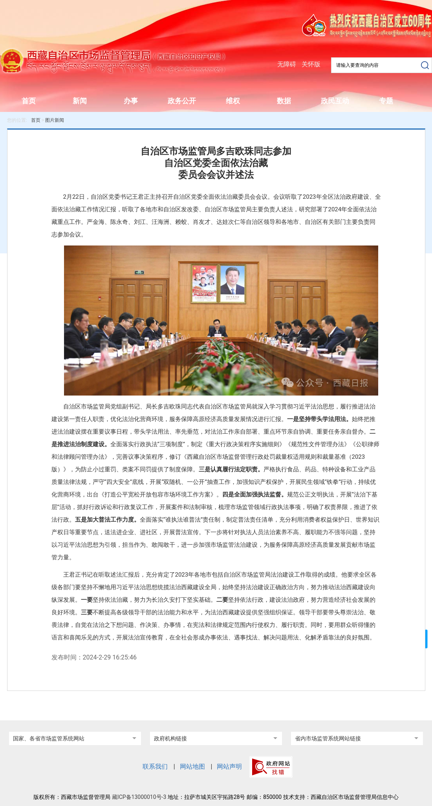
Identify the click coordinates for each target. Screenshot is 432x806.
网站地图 (192, 766)
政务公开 (182, 101)
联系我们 (155, 766)
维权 (233, 101)
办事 (131, 101)
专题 (386, 101)
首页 (29, 101)
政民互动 (335, 101)
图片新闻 (54, 120)
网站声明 (229, 766)
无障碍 (286, 64)
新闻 (80, 101)
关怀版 (311, 64)
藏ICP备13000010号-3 (139, 797)
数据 (284, 101)
